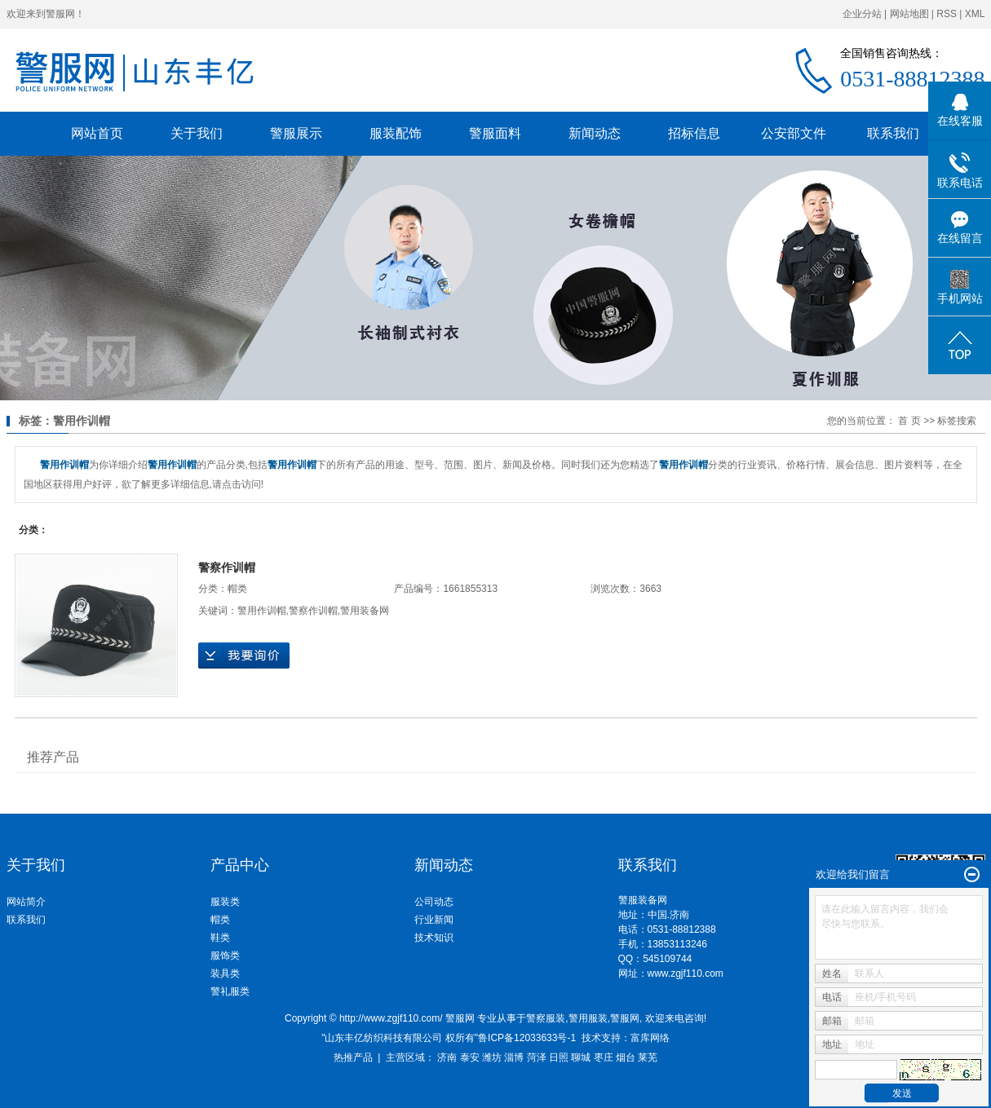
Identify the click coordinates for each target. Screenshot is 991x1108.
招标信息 (694, 133)
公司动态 (433, 901)
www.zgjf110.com (685, 973)
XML (975, 14)
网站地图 (909, 14)
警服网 (624, 1018)
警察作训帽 (226, 567)
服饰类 (225, 955)
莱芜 (647, 1057)
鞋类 (220, 937)
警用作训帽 (261, 610)
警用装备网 (364, 610)
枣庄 (603, 1057)
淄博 (514, 1057)
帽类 (237, 588)
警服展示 (296, 133)
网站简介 (26, 901)
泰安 (470, 1057)
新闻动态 (594, 133)
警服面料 (495, 133)
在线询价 (244, 655)
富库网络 (650, 1038)
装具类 (225, 973)
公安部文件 (793, 133)
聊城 (581, 1057)
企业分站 (862, 14)
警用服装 (588, 1018)
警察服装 (545, 1018)
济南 (447, 1057)
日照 (558, 1057)
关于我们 (196, 133)
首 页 (909, 420)
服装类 (225, 901)
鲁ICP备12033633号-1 (527, 1038)
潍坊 (492, 1057)
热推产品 (353, 1057)
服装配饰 (395, 133)
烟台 (625, 1057)
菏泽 (536, 1057)
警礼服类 (230, 991)
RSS (946, 14)
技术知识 (433, 937)
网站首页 (97, 133)
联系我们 (893, 133)
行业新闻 (433, 919)
